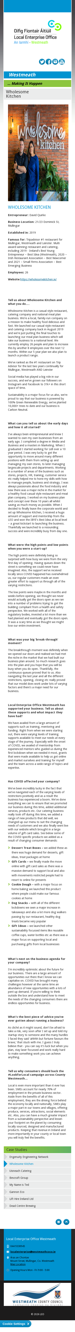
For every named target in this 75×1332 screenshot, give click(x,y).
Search (57, 6)
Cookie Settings (14, 1323)
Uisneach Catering (20, 1170)
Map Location (18, 1264)
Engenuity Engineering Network (28, 1156)
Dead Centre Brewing (22, 1205)
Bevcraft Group (18, 1177)
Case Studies (16, 1150)
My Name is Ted (19, 1184)
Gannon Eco (16, 1192)
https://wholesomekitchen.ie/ (38, 279)
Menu (65, 6)
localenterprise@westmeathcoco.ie (33, 1251)
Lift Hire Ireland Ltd (21, 1198)
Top (66, 1222)
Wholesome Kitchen (21, 1163)
